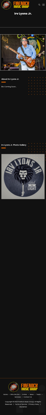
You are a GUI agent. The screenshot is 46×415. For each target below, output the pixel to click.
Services (18, 397)
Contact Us (28, 397)
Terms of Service (21, 404)
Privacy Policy (34, 404)
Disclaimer (23, 407)
